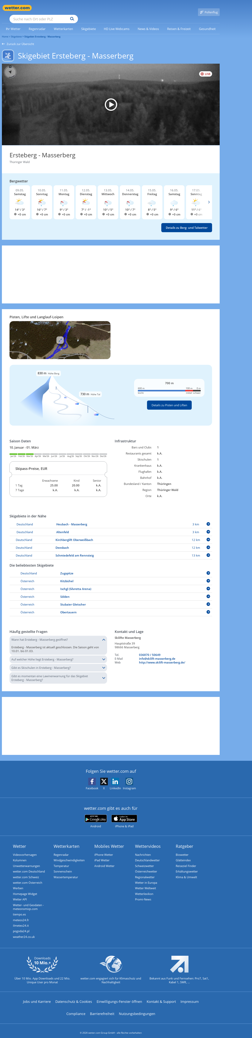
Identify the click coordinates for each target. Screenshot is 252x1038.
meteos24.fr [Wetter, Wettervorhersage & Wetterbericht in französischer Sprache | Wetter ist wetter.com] (21, 916)
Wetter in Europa (146, 878)
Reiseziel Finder (186, 860)
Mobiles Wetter (109, 840)
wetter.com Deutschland (29, 866)
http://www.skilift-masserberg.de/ (162, 657)
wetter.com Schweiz (26, 872)
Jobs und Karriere (37, 997)
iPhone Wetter (104, 849)
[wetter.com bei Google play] (96, 816)
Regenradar (61, 849)
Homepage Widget (25, 889)
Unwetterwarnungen (26, 860)
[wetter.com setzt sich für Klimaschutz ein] (111, 969)
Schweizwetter (144, 860)
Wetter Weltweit (145, 883)
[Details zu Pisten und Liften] (111, 389)
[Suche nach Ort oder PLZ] (72, 8)
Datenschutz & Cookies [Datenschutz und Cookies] (73, 997)
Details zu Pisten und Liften (169, 399)
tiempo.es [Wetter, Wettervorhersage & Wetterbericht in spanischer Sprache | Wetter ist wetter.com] (19, 910)
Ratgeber (185, 840)
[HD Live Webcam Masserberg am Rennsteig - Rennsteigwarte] (111, 99)
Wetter (19, 840)
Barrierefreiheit (102, 1009)
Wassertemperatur (66, 872)
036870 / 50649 (150, 649)
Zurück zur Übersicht (18, 38)
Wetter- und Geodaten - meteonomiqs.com (28, 902)
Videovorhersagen (25, 849)
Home (5, 31)
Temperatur (61, 860)
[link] (13, 23)
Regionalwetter (145, 872)
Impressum (189, 997)
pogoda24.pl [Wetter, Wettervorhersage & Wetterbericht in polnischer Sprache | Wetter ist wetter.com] (21, 927)
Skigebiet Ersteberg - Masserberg (42, 31)
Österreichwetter (146, 866)
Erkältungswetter (187, 866)
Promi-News (143, 895)
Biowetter (182, 849)
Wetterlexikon (144, 889)
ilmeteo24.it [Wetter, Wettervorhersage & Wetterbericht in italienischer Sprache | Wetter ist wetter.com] (21, 921)
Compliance (75, 1009)
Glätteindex (183, 855)
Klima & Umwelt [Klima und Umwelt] (186, 872)
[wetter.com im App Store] (124, 816)
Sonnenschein (63, 866)
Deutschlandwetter (147, 855)
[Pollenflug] (209, 8)
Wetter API (20, 895)
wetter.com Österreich (28, 878)
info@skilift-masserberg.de (157, 653)
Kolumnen (20, 855)
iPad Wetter (102, 855)
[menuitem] (13, 23)
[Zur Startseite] (17, 8)
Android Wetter (105, 860)
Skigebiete (16, 31)
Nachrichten (143, 849)
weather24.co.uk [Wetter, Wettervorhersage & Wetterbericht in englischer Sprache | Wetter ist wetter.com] (24, 933)
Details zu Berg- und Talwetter (186, 222)
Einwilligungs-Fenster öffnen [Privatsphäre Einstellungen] (119, 997)
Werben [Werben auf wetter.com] (18, 883)
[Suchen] (102, 8)
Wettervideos (148, 840)
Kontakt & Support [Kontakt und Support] (161, 997)
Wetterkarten (67, 840)
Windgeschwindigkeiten (69, 855)
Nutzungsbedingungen (137, 1009)
